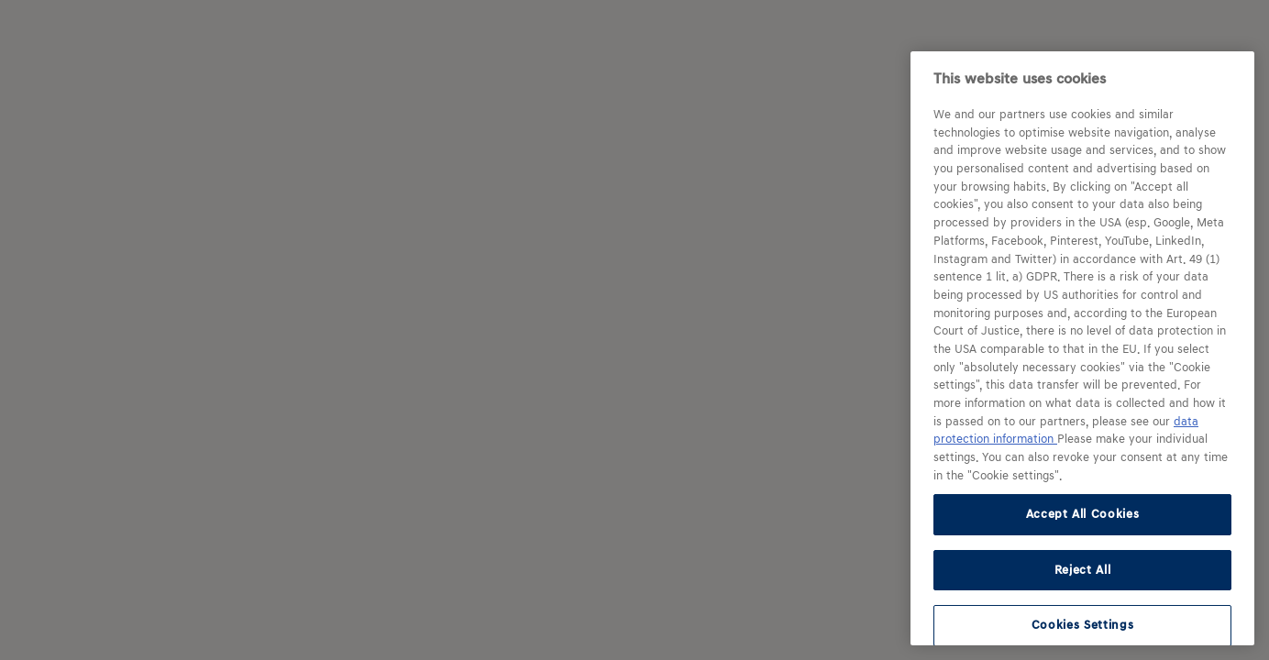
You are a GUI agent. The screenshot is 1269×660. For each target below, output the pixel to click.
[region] (1082, 348)
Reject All (1082, 570)
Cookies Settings (1083, 624)
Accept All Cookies (1083, 514)
